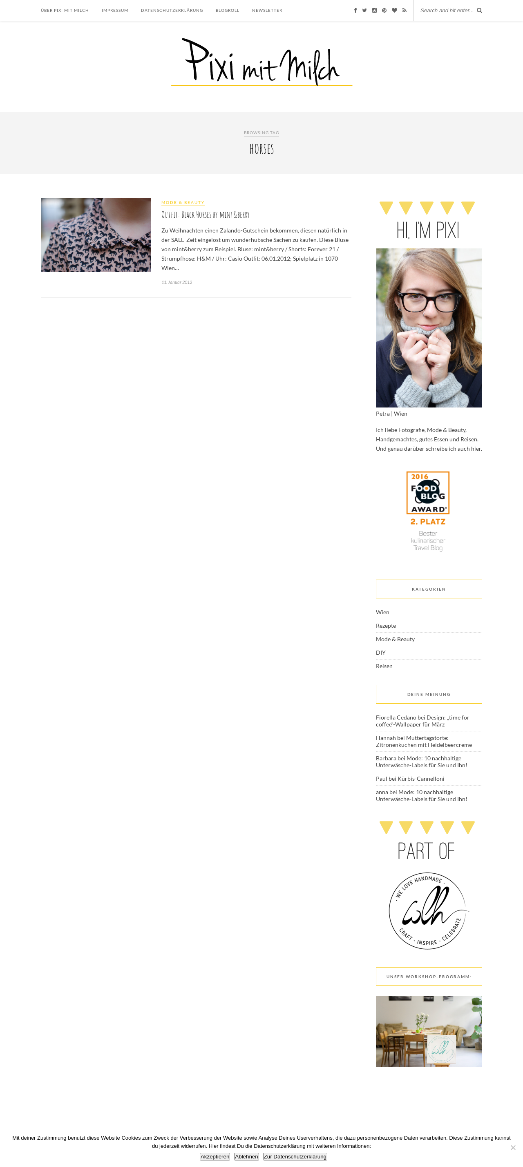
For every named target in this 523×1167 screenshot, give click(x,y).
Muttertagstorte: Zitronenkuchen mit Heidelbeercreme (424, 741)
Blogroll (227, 10)
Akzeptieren (215, 1157)
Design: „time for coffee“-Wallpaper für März (422, 721)
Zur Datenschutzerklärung (295, 1157)
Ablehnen (246, 1157)
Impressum (115, 10)
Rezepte (386, 625)
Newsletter (267, 10)
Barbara (386, 758)
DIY (381, 652)
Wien (382, 612)
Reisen (384, 665)
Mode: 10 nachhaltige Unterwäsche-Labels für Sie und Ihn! (421, 761)
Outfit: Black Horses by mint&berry (205, 214)
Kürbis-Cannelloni (421, 778)
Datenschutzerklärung (172, 10)
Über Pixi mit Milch (65, 10)
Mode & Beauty (183, 202)
